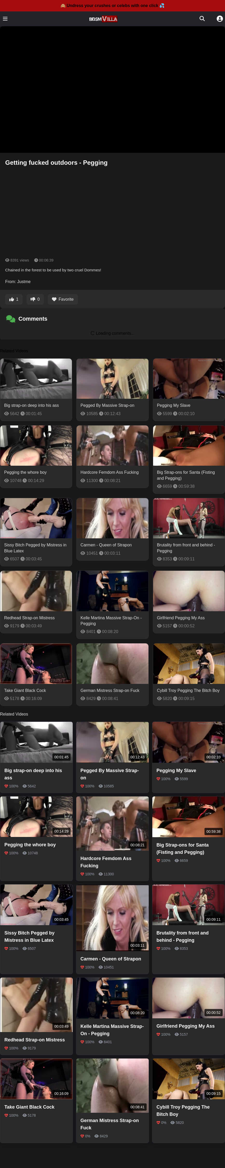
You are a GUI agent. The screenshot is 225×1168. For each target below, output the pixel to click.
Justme (24, 281)
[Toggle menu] (5, 19)
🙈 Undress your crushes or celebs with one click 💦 (112, 5)
